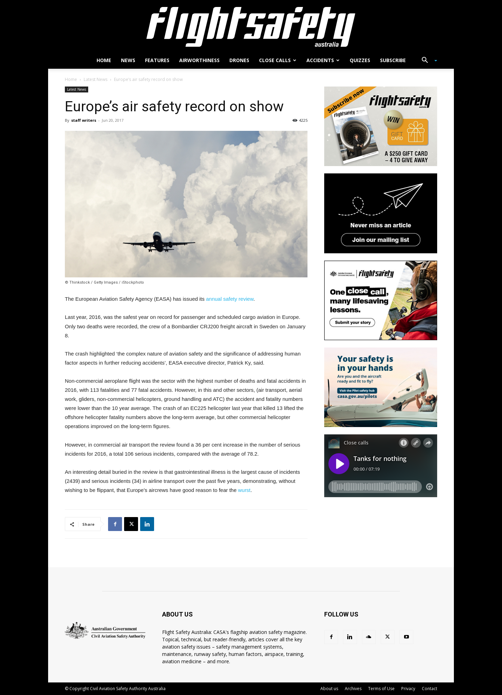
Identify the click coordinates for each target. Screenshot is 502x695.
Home (104, 60)
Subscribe (393, 60)
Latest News (95, 79)
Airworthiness (199, 60)
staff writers (83, 120)
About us (329, 689)
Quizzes (360, 60)
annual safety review (229, 299)
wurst (244, 490)
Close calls (277, 60)
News (128, 60)
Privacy (408, 689)
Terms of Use (381, 689)
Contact (429, 689)
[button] (426, 61)
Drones (239, 60)
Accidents (323, 60)
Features (157, 60)
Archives (353, 689)
